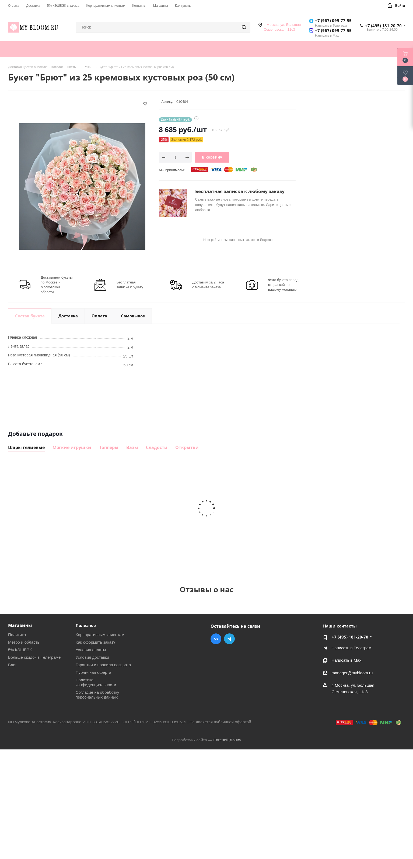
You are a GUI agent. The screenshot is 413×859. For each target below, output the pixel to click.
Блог (12, 664)
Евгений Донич (227, 740)
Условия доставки (92, 657)
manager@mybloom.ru (352, 673)
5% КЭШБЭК (20, 649)
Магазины (20, 625)
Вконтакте (216, 638)
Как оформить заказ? (96, 642)
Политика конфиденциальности (96, 682)
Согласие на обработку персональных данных (97, 694)
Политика (17, 634)
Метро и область (23, 642)
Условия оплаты (91, 649)
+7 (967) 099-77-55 (333, 20)
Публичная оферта (93, 672)
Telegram (229, 638)
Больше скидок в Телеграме (34, 657)
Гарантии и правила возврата (103, 664)
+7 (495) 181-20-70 (383, 25)
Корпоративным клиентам (100, 634)
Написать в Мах (347, 660)
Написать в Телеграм (352, 648)
